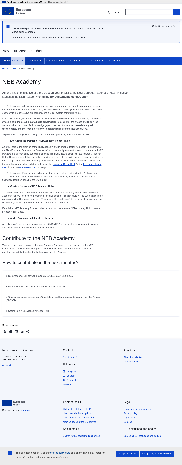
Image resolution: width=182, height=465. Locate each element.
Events (116, 60)
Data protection (131, 361)
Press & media (97, 60)
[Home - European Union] (16, 11)
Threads (67, 384)
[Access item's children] (22, 61)
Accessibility (8, 365)
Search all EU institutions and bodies (142, 436)
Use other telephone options (77, 413)
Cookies (128, 422)
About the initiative (133, 357)
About (15, 60)
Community (32, 60)
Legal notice (130, 417)
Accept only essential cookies (157, 453)
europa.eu (26, 410)
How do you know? (58, 2)
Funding (78, 60)
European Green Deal (64, 164)
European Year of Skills (56, 92)
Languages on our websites (137, 409)
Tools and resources (56, 60)
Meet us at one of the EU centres (79, 422)
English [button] (114, 12)
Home (7, 60)
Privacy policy (130, 413)
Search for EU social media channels (81, 436)
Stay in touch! (70, 357)
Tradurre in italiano (21, 37)
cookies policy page (60, 453)
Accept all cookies (127, 453)
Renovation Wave (28, 167)
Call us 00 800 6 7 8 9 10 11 (77, 409)
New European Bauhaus (17, 350)
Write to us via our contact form (78, 417)
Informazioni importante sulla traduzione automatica (59, 37)
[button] (5, 331)
